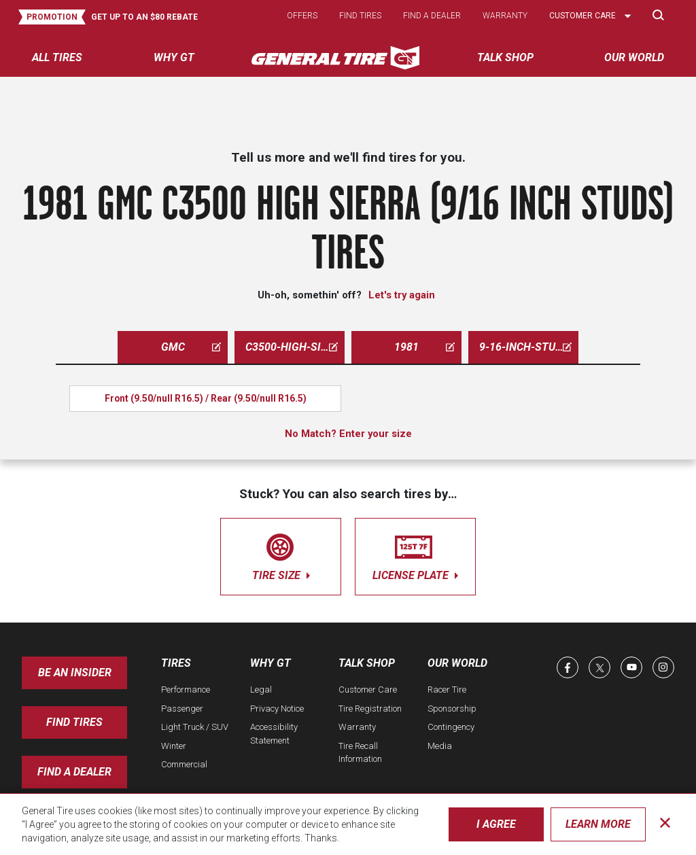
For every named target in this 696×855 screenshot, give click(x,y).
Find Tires (74, 722)
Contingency (451, 727)
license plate (415, 554)
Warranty (505, 15)
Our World (457, 663)
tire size (281, 554)
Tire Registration (370, 708)
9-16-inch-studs (525, 347)
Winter (173, 746)
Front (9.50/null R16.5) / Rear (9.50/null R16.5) (206, 398)
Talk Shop (366, 663)
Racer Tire (447, 689)
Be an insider (74, 672)
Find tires (360, 15)
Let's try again (401, 295)
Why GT (270, 663)
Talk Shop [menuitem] (505, 57)
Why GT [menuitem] (174, 57)
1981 (424, 347)
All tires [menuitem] (57, 57)
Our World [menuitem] (634, 57)
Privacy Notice (277, 708)
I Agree (496, 824)
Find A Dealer (74, 771)
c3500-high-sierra (295, 347)
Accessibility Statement (274, 734)
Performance (185, 689)
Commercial (184, 764)
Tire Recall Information (360, 753)
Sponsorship (452, 708)
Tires (176, 663)
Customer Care (367, 689)
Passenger (182, 708)
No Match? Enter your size (348, 434)
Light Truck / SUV (194, 727)
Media (440, 746)
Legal (261, 689)
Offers (302, 15)
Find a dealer (432, 15)
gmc (191, 347)
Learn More (598, 824)
